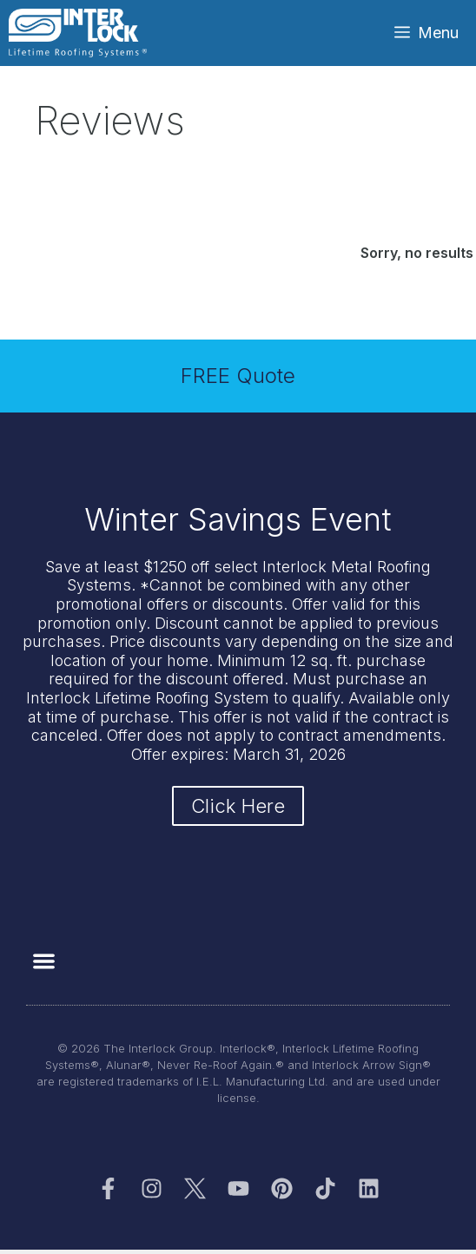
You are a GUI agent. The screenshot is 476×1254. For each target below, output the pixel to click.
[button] (44, 961)
